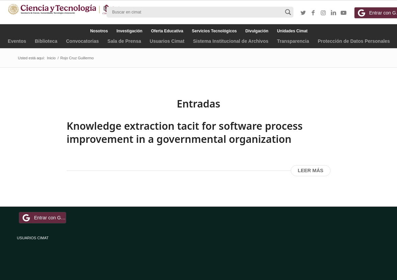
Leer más (310, 170)
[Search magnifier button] (288, 12)
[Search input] (197, 12)
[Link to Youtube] (344, 13)
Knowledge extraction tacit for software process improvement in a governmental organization (185, 132)
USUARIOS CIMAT (33, 238)
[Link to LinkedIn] (334, 13)
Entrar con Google (43, 217)
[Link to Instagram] (323, 13)
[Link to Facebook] (313, 13)
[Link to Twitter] (303, 13)
